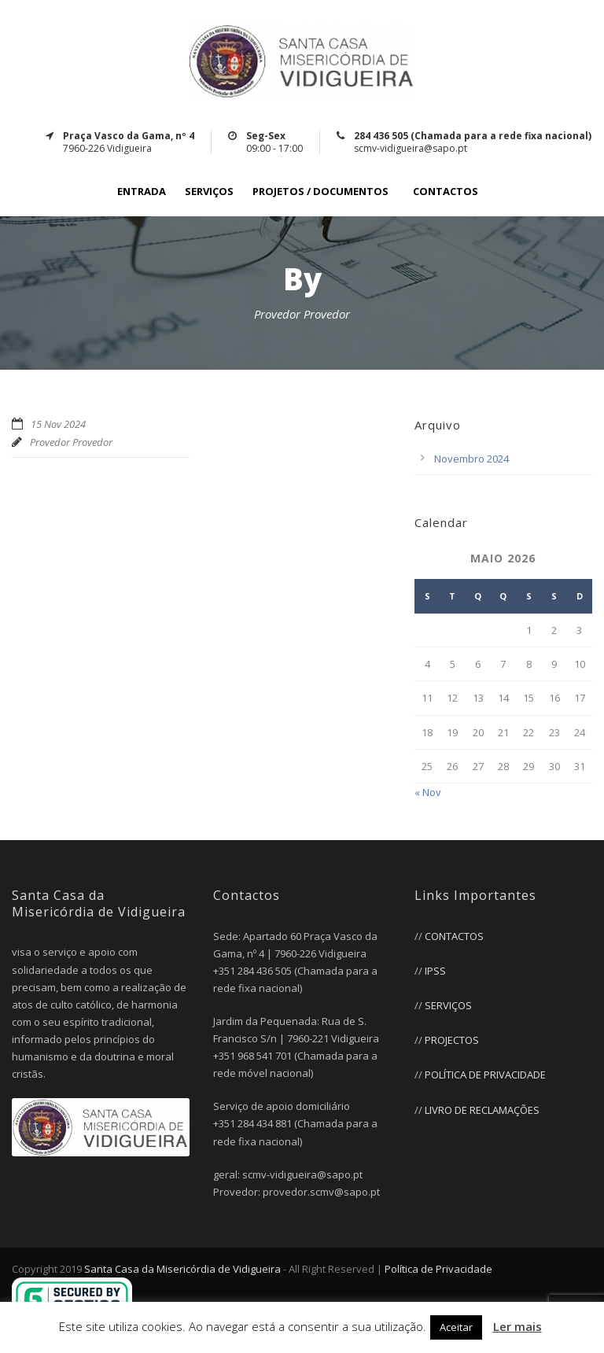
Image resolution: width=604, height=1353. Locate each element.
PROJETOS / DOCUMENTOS (320, 191)
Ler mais (517, 1326)
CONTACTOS (445, 191)
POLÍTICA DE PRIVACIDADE (485, 1074)
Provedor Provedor (71, 442)
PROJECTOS (452, 1040)
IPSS (435, 971)
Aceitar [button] (456, 1327)
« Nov (427, 792)
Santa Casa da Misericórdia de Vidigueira (182, 1269)
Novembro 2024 (471, 459)
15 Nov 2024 (58, 424)
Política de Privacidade (438, 1269)
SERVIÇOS (209, 191)
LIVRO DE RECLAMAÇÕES (482, 1110)
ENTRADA (141, 191)
